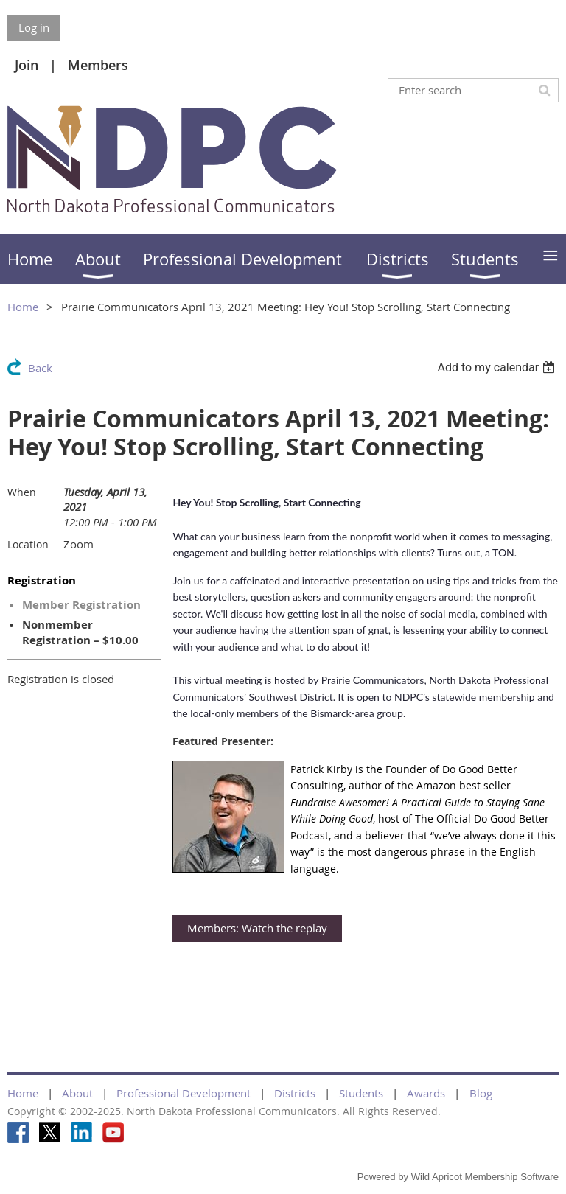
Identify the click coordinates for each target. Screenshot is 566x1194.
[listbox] (498, 367)
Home (22, 306)
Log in (33, 27)
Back (40, 367)
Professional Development (183, 1093)
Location (28, 544)
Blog (480, 1093)
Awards (426, 1093)
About (77, 1093)
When (21, 492)
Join (26, 65)
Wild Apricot (436, 1176)
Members (98, 65)
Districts (294, 1093)
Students (361, 1093)
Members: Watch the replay (257, 928)
